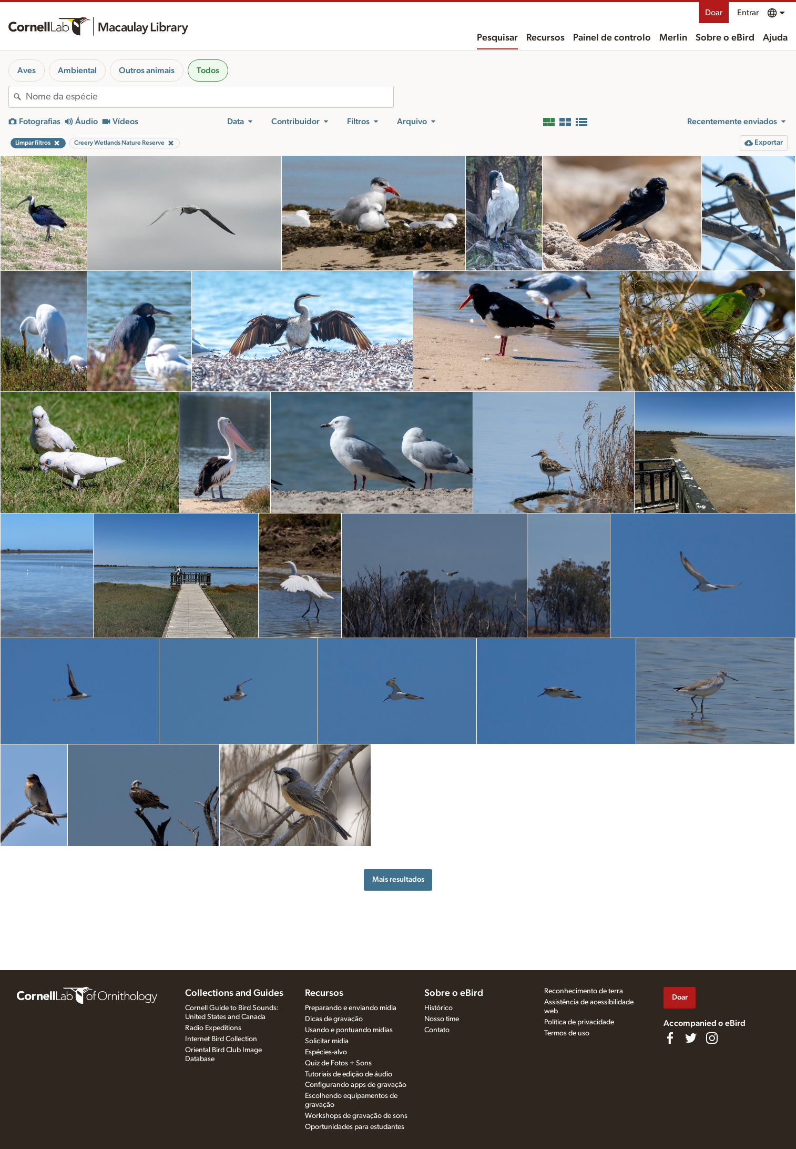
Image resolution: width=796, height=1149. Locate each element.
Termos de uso (566, 1033)
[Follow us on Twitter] (691, 1038)
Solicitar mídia (327, 1041)
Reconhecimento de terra (583, 991)
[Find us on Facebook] (670, 1038)
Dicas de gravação (334, 1019)
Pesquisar (497, 38)
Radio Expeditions (213, 1028)
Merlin (673, 38)
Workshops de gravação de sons (356, 1116)
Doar (713, 12)
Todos (208, 70)
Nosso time (441, 1019)
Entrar (748, 12)
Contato (437, 1030)
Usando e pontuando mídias (349, 1030)
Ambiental (77, 70)
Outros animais (147, 70)
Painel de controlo (612, 38)
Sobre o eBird (725, 38)
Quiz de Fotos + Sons (338, 1063)
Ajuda (775, 38)
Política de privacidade (579, 1022)
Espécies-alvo (326, 1052)
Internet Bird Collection (221, 1039)
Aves (26, 70)
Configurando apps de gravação (355, 1084)
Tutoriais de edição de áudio (348, 1074)
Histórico (438, 1008)
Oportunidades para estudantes (354, 1127)
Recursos (545, 38)
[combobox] (209, 96)
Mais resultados (398, 879)
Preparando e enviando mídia (350, 1008)
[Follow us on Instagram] (712, 1038)
